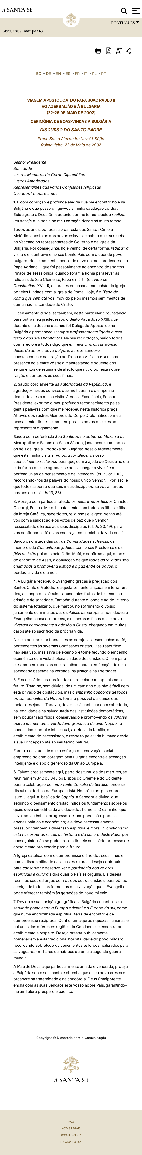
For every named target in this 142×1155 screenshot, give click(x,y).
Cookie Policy (71, 1135)
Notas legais (71, 1128)
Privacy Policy (71, 1141)
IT (85, 73)
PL (94, 73)
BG (38, 73)
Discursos (12, 31)
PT (103, 73)
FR (77, 73)
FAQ (71, 1121)
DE (48, 73)
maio (38, 31)
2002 (28, 31)
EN (58, 73)
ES (68, 73)
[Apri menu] (135, 11)
